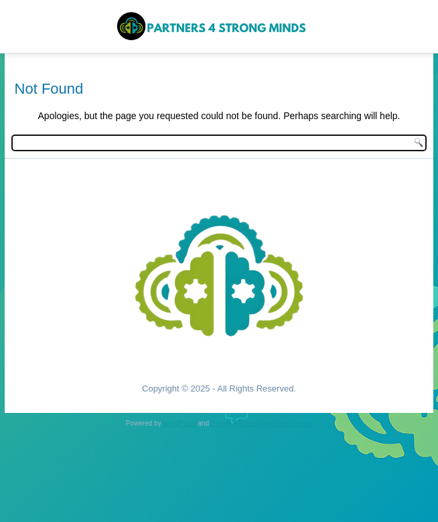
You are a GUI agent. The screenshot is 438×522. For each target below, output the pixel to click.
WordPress (179, 423)
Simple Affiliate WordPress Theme (261, 423)
